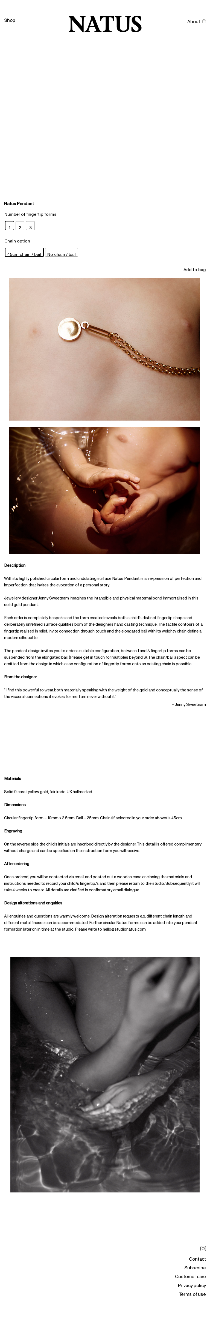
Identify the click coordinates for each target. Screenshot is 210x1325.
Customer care (190, 1274)
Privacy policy (192, 1283)
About (193, 19)
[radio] (9, 225)
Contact (197, 1257)
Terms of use (192, 1292)
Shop (9, 18)
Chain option (17, 239)
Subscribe (195, 1265)
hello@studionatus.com (124, 927)
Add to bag (194, 267)
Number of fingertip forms (30, 212)
